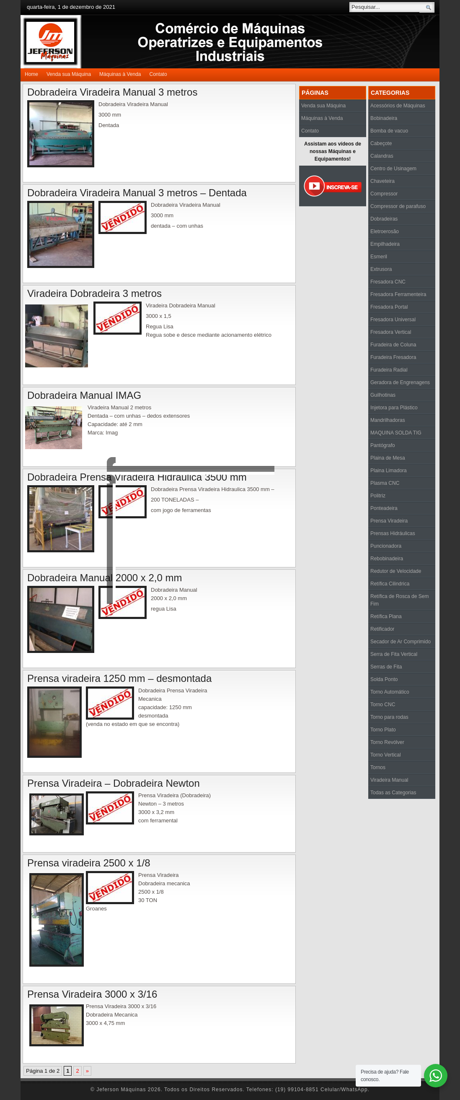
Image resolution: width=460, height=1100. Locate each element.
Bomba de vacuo (389, 131)
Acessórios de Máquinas (397, 106)
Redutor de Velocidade (395, 571)
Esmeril (378, 257)
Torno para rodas (389, 717)
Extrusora (381, 269)
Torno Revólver (387, 742)
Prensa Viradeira (389, 521)
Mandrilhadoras (387, 420)
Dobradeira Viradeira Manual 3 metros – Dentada (137, 192)
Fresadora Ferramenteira (398, 294)
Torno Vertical (385, 755)
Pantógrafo (382, 445)
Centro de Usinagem (393, 169)
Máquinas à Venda (120, 74)
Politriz (377, 496)
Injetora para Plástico (394, 408)
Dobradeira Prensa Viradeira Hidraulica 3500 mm (137, 477)
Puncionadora (385, 546)
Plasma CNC (384, 483)
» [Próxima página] (87, 1071)
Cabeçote (381, 143)
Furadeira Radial (389, 370)
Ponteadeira (384, 508)
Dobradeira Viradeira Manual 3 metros (112, 92)
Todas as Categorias (393, 793)
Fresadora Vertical (390, 332)
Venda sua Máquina (69, 74)
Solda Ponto (384, 679)
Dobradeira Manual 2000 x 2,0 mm (104, 577)
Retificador (382, 629)
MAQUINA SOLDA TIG (395, 433)
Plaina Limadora (388, 470)
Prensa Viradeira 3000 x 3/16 (92, 994)
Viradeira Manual (389, 780)
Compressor (384, 194)
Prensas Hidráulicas (392, 533)
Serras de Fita (386, 667)
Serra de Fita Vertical (393, 654)
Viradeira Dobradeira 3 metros (94, 293)
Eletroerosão (384, 231)
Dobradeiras (384, 219)
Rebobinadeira (386, 559)
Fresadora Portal (389, 307)
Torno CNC (382, 704)
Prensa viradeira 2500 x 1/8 (88, 863)
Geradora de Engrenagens (400, 382)
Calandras (381, 156)
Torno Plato (383, 730)
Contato (158, 74)
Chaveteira (382, 181)
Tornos (377, 767)
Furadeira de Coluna (393, 345)
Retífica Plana (386, 616)
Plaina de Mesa (387, 458)
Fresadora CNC (388, 282)
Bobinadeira (383, 118)
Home (31, 74)
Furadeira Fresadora (393, 357)
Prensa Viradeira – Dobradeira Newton (113, 783)
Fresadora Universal (393, 319)
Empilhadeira (385, 244)
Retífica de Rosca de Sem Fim (399, 600)
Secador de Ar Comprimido (400, 642)
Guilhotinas (382, 395)
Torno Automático (389, 692)
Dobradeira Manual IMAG (84, 395)
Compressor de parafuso (398, 206)
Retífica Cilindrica (389, 584)
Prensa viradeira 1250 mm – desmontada (119, 678)
